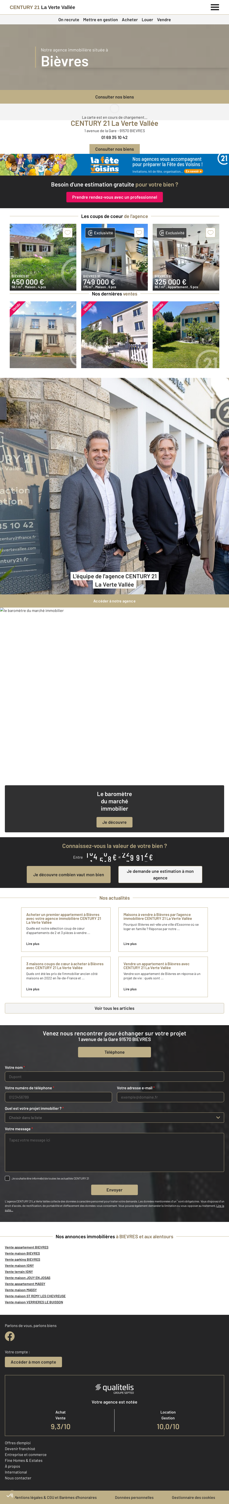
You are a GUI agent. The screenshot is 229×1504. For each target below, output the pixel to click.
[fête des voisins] (114, 165)
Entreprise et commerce (26, 1454)
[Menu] (215, 6)
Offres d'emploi (18, 1442)
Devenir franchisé (20, 1448)
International (16, 1472)
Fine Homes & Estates (24, 1460)
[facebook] (10, 1336)
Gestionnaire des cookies (193, 1497)
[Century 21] (42, 7)
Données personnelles (134, 1497)
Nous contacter (18, 1477)
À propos (12, 1466)
